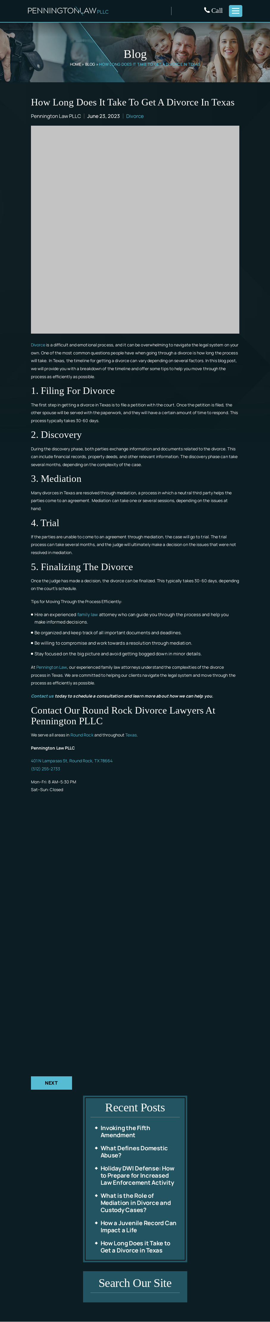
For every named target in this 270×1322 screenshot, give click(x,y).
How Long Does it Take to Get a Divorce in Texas (135, 1247)
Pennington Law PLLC (56, 116)
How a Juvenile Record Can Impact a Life (139, 1226)
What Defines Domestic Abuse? (134, 1151)
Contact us (42, 696)
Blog (90, 64)
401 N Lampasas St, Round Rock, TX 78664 (72, 760)
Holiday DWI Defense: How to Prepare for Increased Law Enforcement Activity (137, 1176)
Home (75, 64)
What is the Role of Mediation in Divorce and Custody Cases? (136, 1203)
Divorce (135, 116)
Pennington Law (51, 667)
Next (51, 1083)
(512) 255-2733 (45, 769)
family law (87, 614)
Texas (131, 735)
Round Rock (82, 735)
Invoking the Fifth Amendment (125, 1131)
